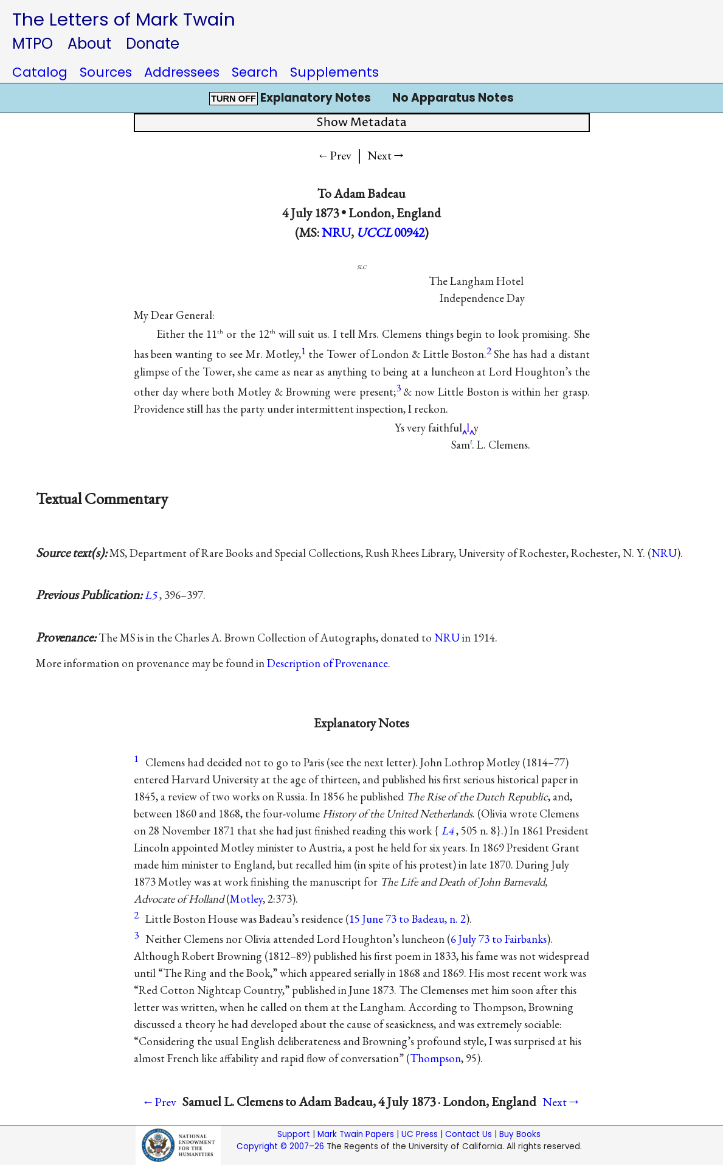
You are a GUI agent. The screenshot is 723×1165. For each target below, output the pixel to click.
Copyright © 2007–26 (280, 1146)
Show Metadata (361, 122)
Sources (106, 72)
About (89, 43)
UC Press (419, 1134)
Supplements (334, 72)
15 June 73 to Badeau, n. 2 (407, 918)
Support (293, 1134)
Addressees (182, 72)
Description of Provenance (327, 663)
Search (255, 72)
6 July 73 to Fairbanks (499, 938)
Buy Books (520, 1134)
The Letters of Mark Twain (123, 19)
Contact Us (468, 1134)
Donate (152, 43)
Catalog (39, 72)
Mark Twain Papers (355, 1134)
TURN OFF (233, 98)
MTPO (32, 43)
